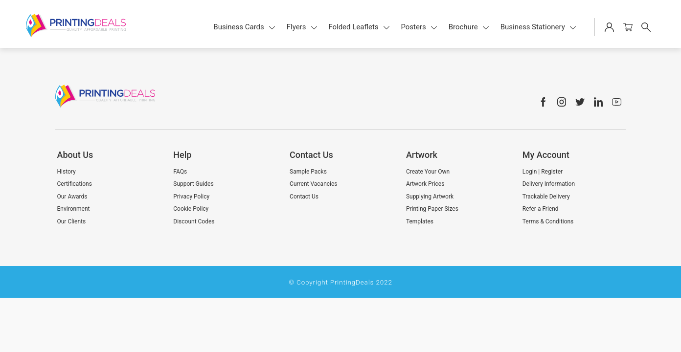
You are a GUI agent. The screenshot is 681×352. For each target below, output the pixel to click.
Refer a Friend (540, 208)
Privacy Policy (191, 196)
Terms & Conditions (548, 221)
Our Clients (71, 221)
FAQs (180, 171)
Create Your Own (428, 171)
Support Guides (193, 183)
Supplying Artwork (430, 196)
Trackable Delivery (546, 196)
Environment (73, 208)
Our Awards (72, 196)
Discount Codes (193, 221)
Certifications (74, 183)
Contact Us (304, 196)
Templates (419, 221)
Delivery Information (548, 183)
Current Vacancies (313, 183)
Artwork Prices (425, 183)
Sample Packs (308, 171)
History (66, 171)
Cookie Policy (190, 208)
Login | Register (542, 171)
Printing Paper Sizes (432, 208)
